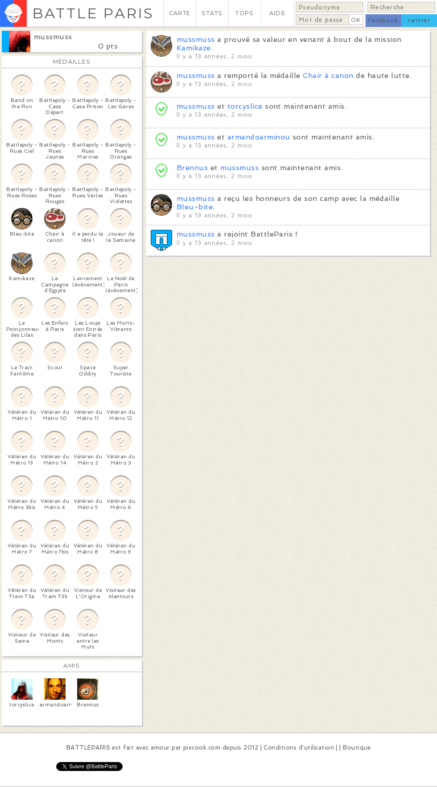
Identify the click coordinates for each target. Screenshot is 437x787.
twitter (419, 20)
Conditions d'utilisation (299, 747)
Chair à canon (328, 75)
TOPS (244, 13)
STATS (212, 13)
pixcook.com (201, 747)
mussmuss (53, 37)
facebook (383, 20)
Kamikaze (194, 48)
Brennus (192, 167)
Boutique (357, 747)
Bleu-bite (195, 207)
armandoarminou (258, 137)
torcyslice (245, 106)
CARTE (179, 13)
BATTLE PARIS (93, 13)
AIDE (277, 13)
